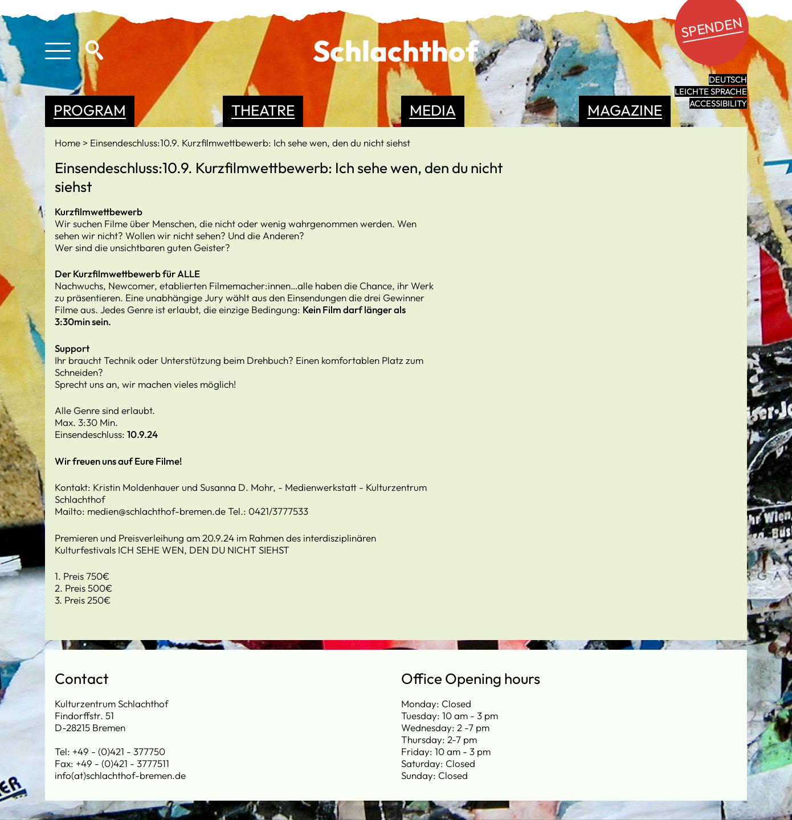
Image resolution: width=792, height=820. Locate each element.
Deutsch (728, 79)
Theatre (263, 110)
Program (90, 110)
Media (433, 110)
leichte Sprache (711, 91)
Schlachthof (396, 50)
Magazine (624, 110)
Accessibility (718, 103)
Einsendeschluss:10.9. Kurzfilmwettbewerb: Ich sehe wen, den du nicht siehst (250, 143)
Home (69, 143)
